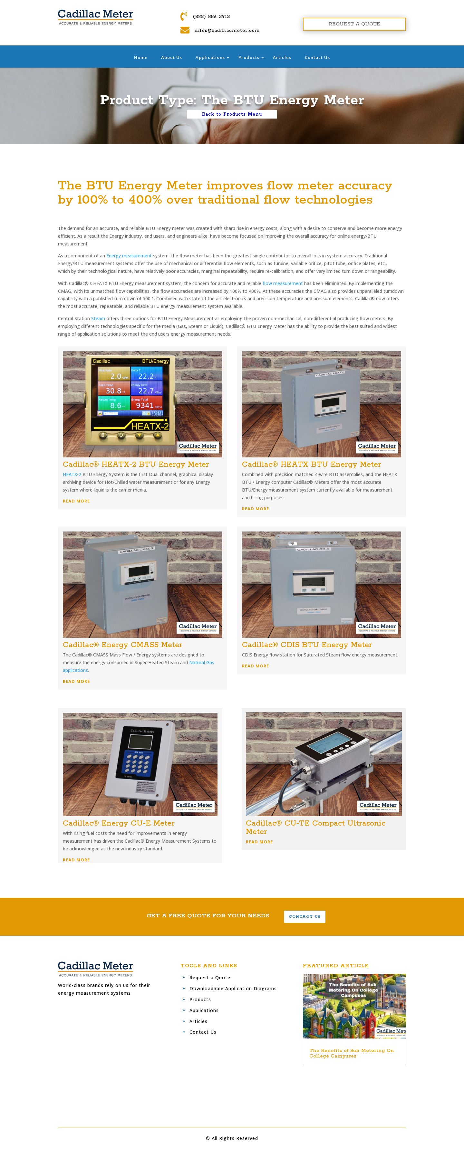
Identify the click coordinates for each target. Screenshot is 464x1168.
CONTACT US (305, 916)
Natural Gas (201, 662)
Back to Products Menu (232, 114)
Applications (210, 57)
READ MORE (76, 501)
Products (248, 57)
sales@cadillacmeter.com (227, 31)
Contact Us (317, 57)
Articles (282, 57)
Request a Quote (209, 977)
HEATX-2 (72, 474)
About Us (171, 57)
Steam (98, 318)
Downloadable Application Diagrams (233, 988)
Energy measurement (129, 256)
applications (75, 670)
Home (141, 57)
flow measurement (283, 283)
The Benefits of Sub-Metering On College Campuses (351, 1053)
